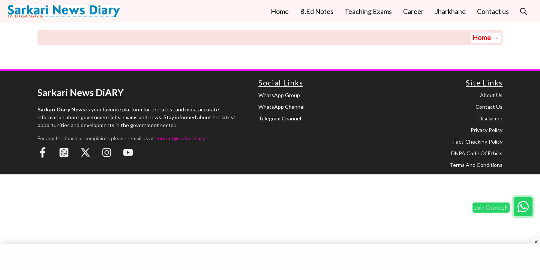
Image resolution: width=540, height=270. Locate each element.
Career (413, 11)
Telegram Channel (279, 118)
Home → (486, 37)
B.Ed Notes (316, 11)
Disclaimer (490, 118)
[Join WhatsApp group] (523, 206)
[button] (523, 11)
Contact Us (489, 107)
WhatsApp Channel (281, 107)
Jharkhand (450, 11)
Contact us (493, 11)
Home (280, 11)
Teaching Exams (368, 11)
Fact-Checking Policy (477, 141)
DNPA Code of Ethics (476, 153)
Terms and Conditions (476, 165)
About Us (491, 95)
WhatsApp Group (279, 95)
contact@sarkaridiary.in (182, 138)
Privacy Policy (486, 130)
